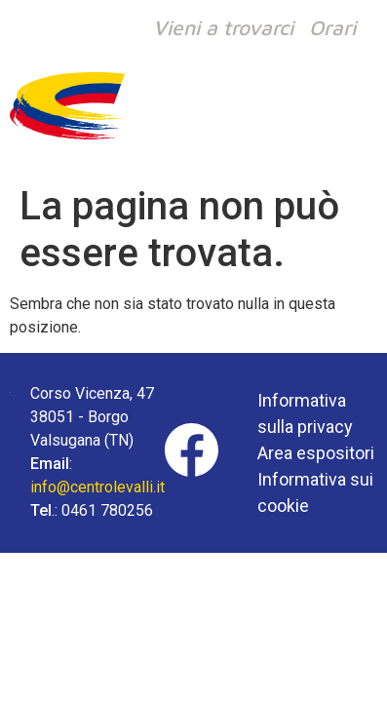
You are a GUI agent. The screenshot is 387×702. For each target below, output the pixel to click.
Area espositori (315, 453)
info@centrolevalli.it (97, 487)
